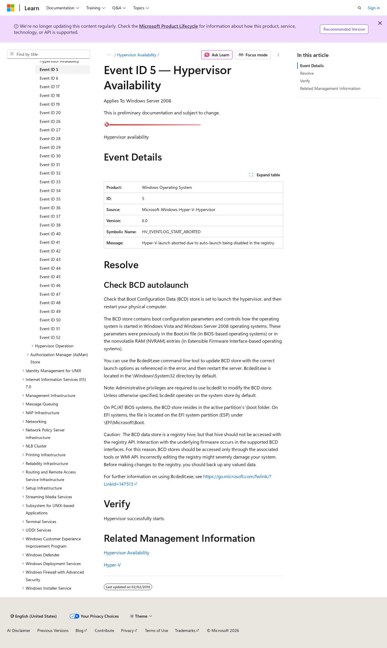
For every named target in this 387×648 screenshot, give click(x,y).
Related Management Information (330, 88)
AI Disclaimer (18, 630)
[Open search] (359, 8)
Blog (79, 630)
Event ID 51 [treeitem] (50, 328)
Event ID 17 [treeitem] (50, 86)
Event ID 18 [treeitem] (50, 95)
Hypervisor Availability (136, 55)
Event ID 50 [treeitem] (50, 320)
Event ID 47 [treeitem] (50, 294)
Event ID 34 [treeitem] (50, 190)
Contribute (104, 630)
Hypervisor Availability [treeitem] (59, 61)
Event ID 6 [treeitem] (49, 78)
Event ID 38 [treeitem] (50, 225)
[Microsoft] (11, 8)
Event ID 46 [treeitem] (50, 285)
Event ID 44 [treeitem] (50, 268)
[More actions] (278, 55)
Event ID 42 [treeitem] (50, 251)
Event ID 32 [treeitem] (50, 173)
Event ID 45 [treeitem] (50, 276)
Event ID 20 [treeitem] (50, 112)
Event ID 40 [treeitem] (50, 233)
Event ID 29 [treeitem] (50, 147)
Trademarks (185, 630)
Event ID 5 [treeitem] (49, 69)
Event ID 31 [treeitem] (50, 164)
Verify (305, 80)
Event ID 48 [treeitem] (50, 302)
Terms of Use (156, 630)
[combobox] (48, 54)
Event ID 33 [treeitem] (50, 181)
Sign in (374, 8)
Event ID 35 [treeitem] (50, 199)
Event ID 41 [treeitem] (50, 242)
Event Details (312, 65)
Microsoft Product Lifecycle (168, 26)
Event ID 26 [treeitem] (50, 121)
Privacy (127, 630)
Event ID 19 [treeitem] (50, 104)
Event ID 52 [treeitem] (50, 337)
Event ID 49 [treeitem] (50, 311)
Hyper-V (112, 565)
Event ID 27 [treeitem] (50, 130)
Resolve (307, 73)
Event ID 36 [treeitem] (50, 207)
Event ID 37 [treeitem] (50, 216)
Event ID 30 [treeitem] (50, 155)
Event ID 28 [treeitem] (50, 138)
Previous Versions (53, 630)
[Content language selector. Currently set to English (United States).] (33, 616)
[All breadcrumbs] (109, 55)
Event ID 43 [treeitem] (50, 259)
